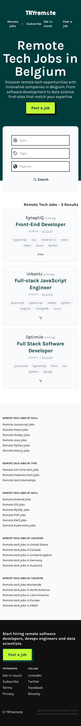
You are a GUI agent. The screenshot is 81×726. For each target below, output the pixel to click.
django (47, 371)
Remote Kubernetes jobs (19, 525)
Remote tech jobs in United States (25, 544)
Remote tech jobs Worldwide (22, 585)
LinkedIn (34, 675)
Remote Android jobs (17, 499)
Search (41, 179)
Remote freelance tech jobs (21, 475)
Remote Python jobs (16, 445)
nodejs (51, 303)
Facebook (35, 688)
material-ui (48, 240)
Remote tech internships (19, 480)
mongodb (42, 308)
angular (25, 308)
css (34, 240)
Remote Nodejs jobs (16, 435)
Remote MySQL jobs (16, 510)
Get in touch (48, 24)
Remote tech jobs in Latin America (26, 595)
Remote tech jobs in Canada (22, 550)
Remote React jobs (15, 430)
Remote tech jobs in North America (26, 590)
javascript (17, 303)
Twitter (33, 681)
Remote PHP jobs (14, 515)
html (54, 366)
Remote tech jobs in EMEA (20, 605)
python (66, 303)
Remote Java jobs (15, 440)
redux (27, 245)
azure (39, 245)
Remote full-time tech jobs (21, 470)
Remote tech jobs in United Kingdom (27, 555)
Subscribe (34, 24)
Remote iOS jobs (14, 504)
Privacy (8, 694)
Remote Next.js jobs (16, 450)
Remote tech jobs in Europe (21, 600)
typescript (20, 240)
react (64, 240)
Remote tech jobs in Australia (22, 565)
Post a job (67, 24)
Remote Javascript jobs (18, 424)
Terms (7, 688)
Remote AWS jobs (15, 520)
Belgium (47, 231)
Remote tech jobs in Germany (22, 560)
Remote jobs (15, 24)
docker (52, 245)
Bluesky (34, 694)
